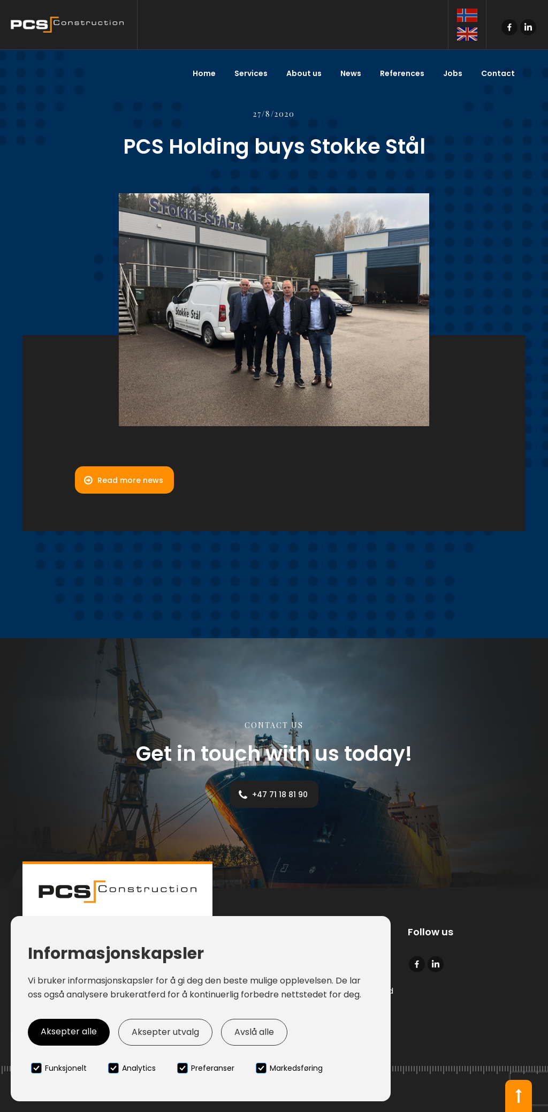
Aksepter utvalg (165, 1032)
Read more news (130, 480)
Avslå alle (254, 1032)
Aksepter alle (69, 1031)
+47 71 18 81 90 (280, 794)
